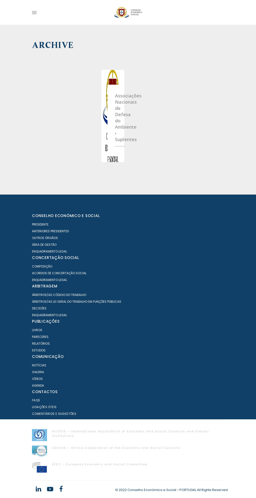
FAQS (36, 400)
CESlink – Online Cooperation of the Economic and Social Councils (116, 448)
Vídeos (37, 379)
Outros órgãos (45, 238)
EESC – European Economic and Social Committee (99, 464)
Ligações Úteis (44, 407)
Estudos (39, 350)
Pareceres (40, 337)
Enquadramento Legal (49, 251)
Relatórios (41, 343)
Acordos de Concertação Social (59, 273)
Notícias (39, 365)
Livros (37, 330)
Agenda (38, 385)
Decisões (39, 308)
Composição (42, 266)
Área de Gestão (44, 245)
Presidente (40, 224)
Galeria (38, 372)
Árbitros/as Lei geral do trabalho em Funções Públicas (76, 301)
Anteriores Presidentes (50, 231)
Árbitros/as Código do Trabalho (59, 295)
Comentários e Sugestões (54, 414)
